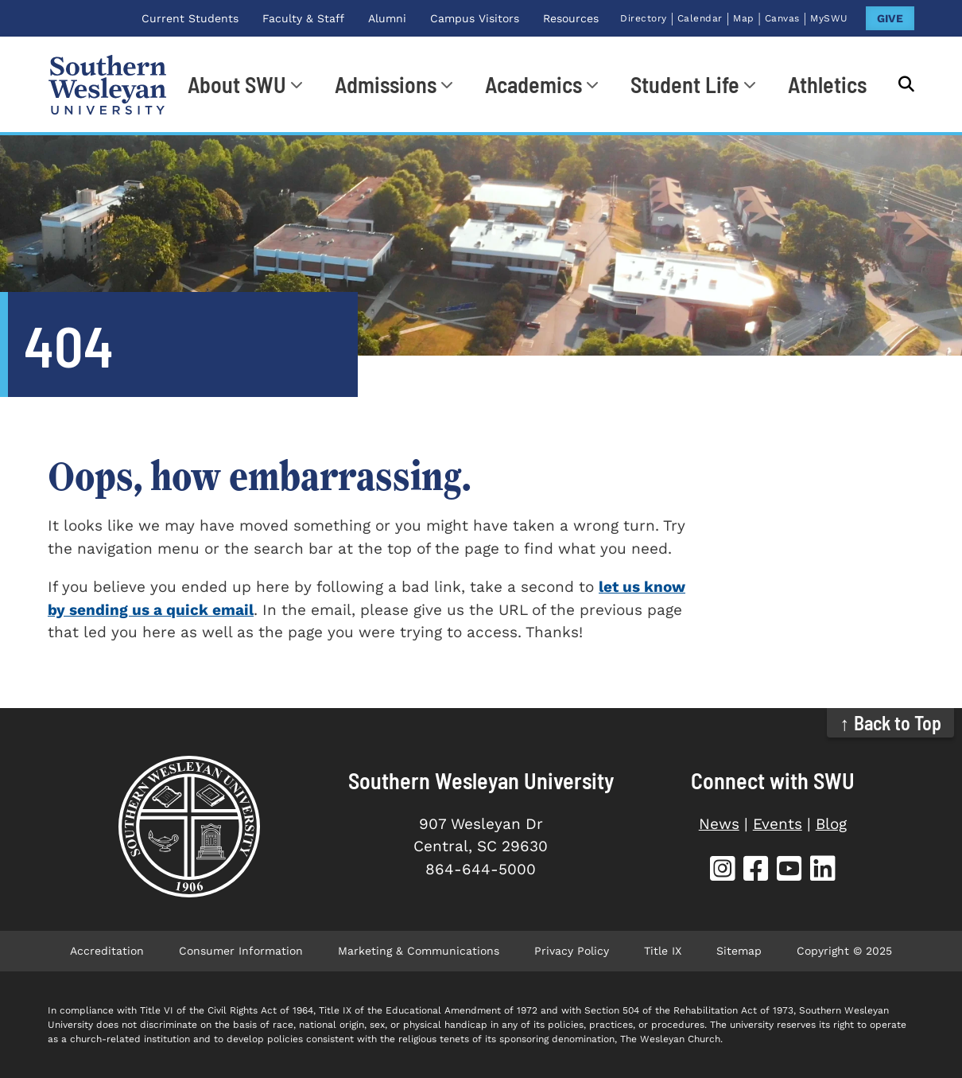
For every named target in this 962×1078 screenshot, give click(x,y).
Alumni (387, 18)
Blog (831, 824)
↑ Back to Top (890, 722)
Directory (643, 18)
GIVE (890, 18)
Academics (533, 84)
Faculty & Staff (303, 18)
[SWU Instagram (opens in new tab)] (722, 871)
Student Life (684, 84)
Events (777, 824)
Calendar (700, 18)
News (719, 824)
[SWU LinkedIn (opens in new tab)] (823, 871)
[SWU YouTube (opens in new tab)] (789, 871)
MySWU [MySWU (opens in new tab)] (829, 18)
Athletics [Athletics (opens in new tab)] (827, 84)
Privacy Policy (571, 950)
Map (743, 18)
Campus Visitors (474, 18)
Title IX (662, 950)
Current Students (190, 18)
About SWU (237, 84)
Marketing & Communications (418, 950)
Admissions (385, 84)
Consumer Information (241, 950)
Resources (571, 18)
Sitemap (739, 950)
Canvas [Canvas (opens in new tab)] (782, 18)
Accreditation (107, 950)
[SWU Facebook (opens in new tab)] (756, 871)
